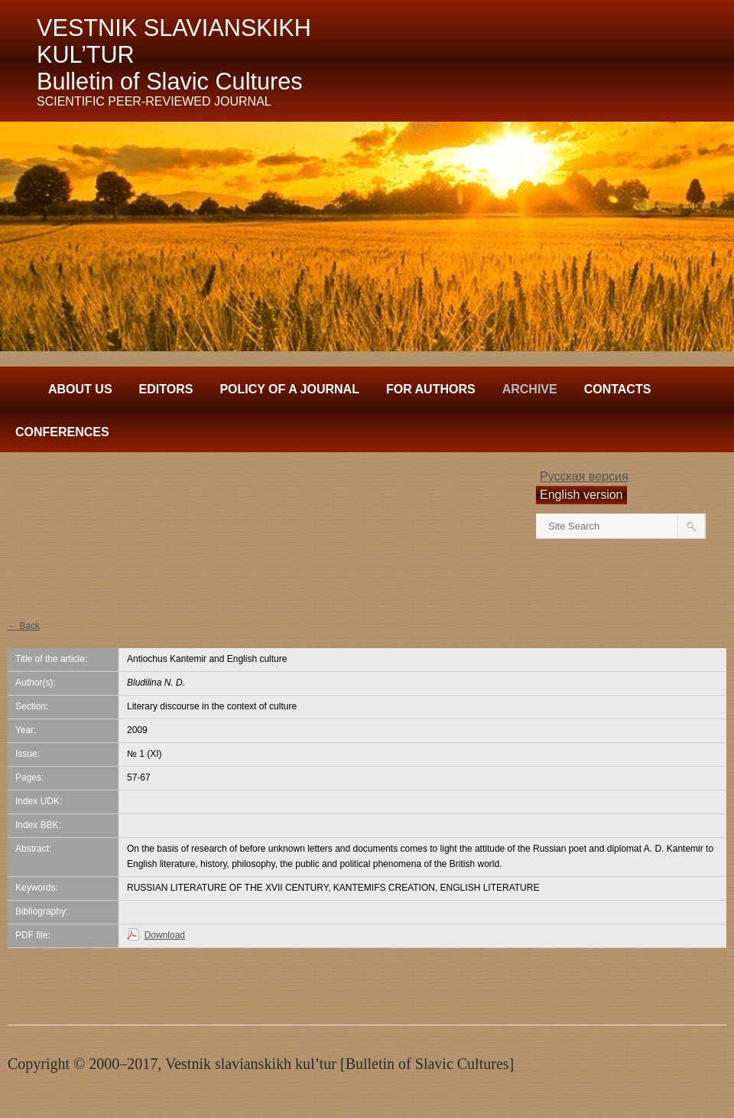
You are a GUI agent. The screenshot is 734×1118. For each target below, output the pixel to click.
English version (581, 494)
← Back (24, 626)
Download (165, 935)
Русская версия (584, 476)
